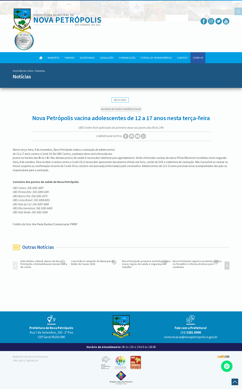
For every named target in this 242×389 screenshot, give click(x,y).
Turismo (69, 57)
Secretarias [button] (87, 57)
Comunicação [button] (127, 57)
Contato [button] (182, 57)
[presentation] (15, 266)
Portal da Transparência (156, 57)
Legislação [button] (107, 57)
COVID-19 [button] (198, 57)
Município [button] (53, 57)
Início (30, 70)
